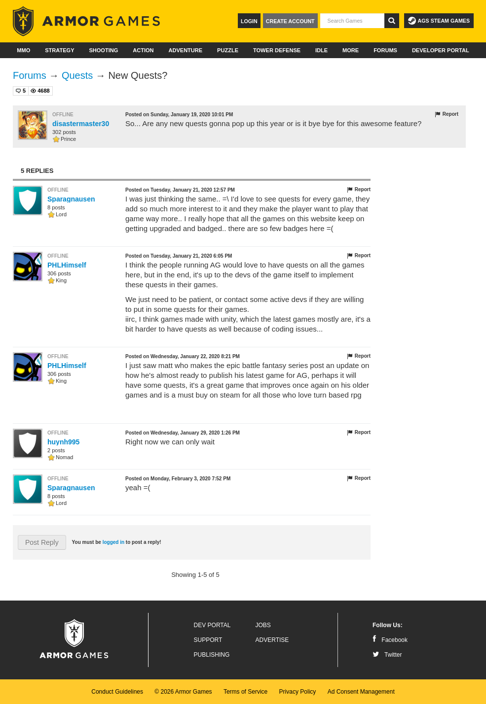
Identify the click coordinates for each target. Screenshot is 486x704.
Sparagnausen (71, 199)
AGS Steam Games (439, 21)
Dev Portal (212, 625)
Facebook (390, 640)
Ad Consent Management (361, 691)
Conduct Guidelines (117, 691)
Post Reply (42, 542)
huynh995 (63, 441)
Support (208, 640)
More (350, 50)
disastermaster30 (80, 123)
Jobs (263, 625)
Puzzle (227, 50)
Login (249, 21)
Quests (77, 75)
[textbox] (352, 20)
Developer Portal (440, 50)
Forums (385, 50)
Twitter (387, 654)
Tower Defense (276, 50)
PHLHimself (66, 265)
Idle (321, 50)
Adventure (185, 50)
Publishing (212, 654)
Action (143, 50)
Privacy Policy (297, 691)
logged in (113, 542)
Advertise (272, 640)
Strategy (59, 50)
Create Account (290, 21)
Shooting (103, 50)
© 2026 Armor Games (183, 691)
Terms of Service (245, 691)
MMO (23, 50)
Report (446, 114)
